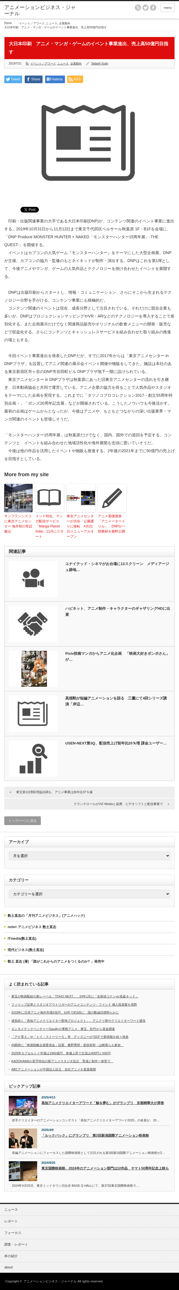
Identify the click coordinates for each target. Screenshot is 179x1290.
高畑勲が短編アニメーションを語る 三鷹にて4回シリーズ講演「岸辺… (116, 701)
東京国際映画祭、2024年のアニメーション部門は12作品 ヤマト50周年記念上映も (105, 1168)
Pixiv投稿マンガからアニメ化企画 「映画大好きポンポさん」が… (117, 656)
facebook (153, 8)
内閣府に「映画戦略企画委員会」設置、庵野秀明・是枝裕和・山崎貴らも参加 (67, 1045)
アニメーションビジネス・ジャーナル (40, 10)
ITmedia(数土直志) (22, 939)
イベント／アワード (32, 23)
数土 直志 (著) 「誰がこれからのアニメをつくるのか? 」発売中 (56, 961)
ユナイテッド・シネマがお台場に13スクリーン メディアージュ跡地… (117, 567)
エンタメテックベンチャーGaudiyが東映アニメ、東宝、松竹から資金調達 (63, 1029)
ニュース (51, 23)
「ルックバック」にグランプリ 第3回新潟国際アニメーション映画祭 (95, 1135)
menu (168, 7)
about (8, 1267)
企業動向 (64, 23)
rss (138, 8)
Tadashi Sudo (99, 63)
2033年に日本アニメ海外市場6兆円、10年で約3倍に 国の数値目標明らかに (65, 1012)
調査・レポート (16, 1244)
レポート (11, 1221)
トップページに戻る (23, 820)
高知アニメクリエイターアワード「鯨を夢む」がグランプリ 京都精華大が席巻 (102, 1103)
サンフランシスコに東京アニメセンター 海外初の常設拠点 (18, 523)
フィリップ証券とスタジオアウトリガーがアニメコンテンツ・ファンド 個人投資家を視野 (74, 1004)
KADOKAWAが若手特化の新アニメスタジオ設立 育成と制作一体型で (62, 1061)
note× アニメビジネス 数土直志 (32, 927)
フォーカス (12, 1233)
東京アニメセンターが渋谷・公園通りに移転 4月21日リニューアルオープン (80, 526)
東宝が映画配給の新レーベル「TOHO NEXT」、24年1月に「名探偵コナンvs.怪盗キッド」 (74, 996)
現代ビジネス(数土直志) (26, 950)
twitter (145, 8)
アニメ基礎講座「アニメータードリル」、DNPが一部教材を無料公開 (111, 523)
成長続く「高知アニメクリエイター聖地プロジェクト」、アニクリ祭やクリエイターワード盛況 (78, 1020)
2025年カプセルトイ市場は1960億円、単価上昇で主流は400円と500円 (61, 1053)
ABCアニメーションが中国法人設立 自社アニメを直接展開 (53, 1069)
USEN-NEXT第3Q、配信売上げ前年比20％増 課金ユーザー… (116, 743)
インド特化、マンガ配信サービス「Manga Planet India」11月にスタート (49, 526)
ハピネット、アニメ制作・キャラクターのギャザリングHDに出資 (117, 611)
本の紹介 (11, 1256)
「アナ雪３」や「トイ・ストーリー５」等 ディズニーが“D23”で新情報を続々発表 (70, 1036)
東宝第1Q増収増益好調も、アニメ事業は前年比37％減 (54, 792)
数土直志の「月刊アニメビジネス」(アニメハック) (46, 916)
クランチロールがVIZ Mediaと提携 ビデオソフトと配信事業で (118, 804)
